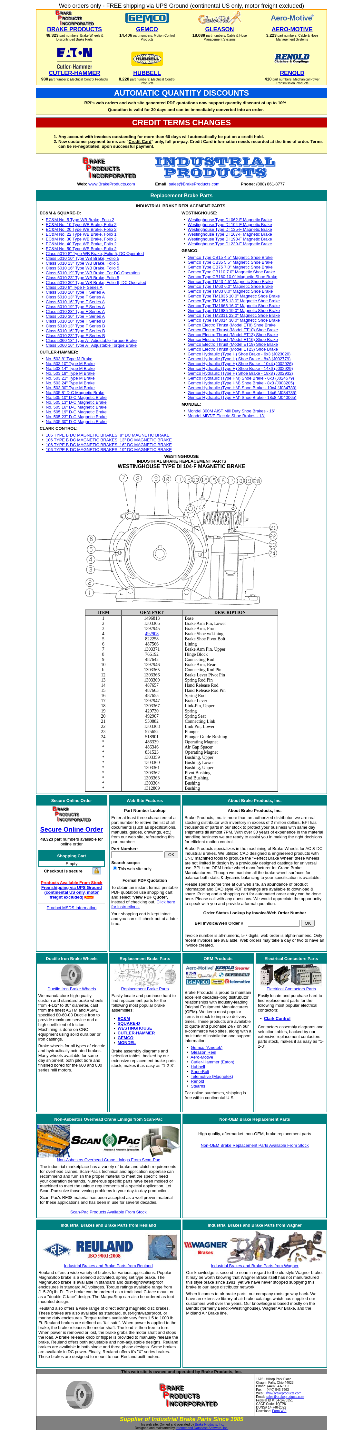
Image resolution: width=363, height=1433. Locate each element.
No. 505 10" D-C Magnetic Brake (76, 397)
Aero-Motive (202, 1057)
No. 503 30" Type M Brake (70, 387)
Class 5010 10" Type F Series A (75, 292)
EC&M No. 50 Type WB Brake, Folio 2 (81, 248)
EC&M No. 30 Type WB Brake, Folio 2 (81, 239)
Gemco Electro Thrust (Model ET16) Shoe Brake (233, 339)
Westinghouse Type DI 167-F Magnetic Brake (230, 234)
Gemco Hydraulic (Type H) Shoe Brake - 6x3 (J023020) (239, 354)
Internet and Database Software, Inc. (202, 1428)
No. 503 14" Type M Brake (70, 368)
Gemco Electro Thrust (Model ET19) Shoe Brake (233, 344)
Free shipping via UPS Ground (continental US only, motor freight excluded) (71, 892)
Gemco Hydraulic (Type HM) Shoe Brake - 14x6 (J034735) (242, 392)
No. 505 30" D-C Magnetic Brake (76, 421)
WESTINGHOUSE (135, 1028)
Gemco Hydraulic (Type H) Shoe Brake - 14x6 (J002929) (240, 368)
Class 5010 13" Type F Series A (75, 297)
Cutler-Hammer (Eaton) (212, 1062)
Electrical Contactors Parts (291, 988)
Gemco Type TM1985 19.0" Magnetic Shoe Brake (234, 310)
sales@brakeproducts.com (285, 1397)
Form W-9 (279, 1411)
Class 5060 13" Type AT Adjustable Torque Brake (91, 340)
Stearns (198, 1086)
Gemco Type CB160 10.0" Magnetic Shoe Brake (232, 276)
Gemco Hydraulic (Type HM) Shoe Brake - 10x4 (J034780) (242, 387)
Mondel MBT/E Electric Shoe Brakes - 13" (226, 415)
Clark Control (277, 1018)
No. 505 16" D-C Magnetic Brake (76, 407)
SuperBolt (200, 1071)
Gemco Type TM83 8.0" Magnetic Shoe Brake (230, 291)
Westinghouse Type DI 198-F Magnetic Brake (230, 239)
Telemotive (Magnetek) (212, 1076)
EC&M (124, 1018)
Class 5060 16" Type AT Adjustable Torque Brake (91, 345)
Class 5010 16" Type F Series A (75, 301)
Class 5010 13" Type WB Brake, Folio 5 (82, 263)
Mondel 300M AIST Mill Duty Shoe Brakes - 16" (231, 411)
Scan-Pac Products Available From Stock (108, 1212)
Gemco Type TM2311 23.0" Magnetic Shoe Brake (234, 315)
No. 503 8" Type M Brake (69, 358)
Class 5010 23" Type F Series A (75, 311)
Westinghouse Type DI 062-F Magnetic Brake (230, 219)
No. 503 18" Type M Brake (70, 373)
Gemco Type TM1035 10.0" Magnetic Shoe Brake (234, 296)
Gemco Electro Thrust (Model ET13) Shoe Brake (233, 334)
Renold (197, 1081)
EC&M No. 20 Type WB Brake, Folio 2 (81, 229)
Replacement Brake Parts (145, 988)
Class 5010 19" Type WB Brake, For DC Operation (93, 272)
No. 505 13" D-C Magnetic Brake (76, 402)
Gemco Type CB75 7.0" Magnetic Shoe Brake (230, 267)
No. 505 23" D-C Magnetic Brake (76, 416)
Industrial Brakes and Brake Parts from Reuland (108, 1265)
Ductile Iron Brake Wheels (71, 988)
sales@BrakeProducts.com (194, 184)
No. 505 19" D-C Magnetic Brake (76, 412)
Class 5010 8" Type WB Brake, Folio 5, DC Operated (95, 253)
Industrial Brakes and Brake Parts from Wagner (255, 1265)
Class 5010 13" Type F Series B (75, 326)
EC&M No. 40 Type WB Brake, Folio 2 (81, 243)
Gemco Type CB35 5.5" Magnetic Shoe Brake (230, 262)
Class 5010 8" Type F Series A (74, 287)
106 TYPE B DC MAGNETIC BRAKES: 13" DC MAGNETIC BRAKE (109, 440)
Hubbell (198, 1066)
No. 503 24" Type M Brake (70, 383)
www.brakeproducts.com (283, 1393)
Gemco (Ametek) (206, 1047)
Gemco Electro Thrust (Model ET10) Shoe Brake (233, 329)
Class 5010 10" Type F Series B (75, 321)
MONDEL (127, 1042)
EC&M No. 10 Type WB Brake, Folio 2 (81, 224)
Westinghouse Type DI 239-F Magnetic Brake (230, 243)
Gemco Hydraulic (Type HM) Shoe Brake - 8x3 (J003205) (241, 383)
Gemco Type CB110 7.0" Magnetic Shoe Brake (231, 271)
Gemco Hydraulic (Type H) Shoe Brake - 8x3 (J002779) (239, 358)
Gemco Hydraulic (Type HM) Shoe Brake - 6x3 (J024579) (241, 378)
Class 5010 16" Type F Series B (75, 330)
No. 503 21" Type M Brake (70, 378)
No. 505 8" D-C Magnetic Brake (75, 392)
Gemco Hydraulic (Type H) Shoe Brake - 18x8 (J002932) (240, 373)
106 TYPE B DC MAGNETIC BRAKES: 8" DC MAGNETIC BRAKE (108, 435)
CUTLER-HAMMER (136, 1033)
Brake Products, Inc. (209, 1424)
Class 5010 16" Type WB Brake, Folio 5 (82, 268)
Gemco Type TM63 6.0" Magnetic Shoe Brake (230, 286)
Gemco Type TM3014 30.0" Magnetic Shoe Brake (234, 320)
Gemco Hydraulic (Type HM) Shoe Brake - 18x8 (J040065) (242, 397)
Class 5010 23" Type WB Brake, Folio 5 (82, 277)
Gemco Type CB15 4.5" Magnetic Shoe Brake (230, 257)
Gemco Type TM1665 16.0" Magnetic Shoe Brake (234, 305)
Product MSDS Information (72, 907)
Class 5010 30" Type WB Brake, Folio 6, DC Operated (96, 282)
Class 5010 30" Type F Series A (75, 316)
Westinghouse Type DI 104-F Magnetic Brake (230, 224)
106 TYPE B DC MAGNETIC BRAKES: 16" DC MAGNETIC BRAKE (109, 444)
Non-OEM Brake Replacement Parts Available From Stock (255, 1145)
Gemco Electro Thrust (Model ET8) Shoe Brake (232, 325)
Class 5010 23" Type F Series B (75, 335)
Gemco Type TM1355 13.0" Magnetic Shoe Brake (234, 300)
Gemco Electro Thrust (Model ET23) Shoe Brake (233, 349)
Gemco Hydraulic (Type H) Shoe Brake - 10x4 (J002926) (240, 363)
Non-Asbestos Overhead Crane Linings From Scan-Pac (108, 1159)
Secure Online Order (71, 829)
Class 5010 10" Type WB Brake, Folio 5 (82, 258)
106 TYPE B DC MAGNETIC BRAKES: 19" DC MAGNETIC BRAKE (109, 449)
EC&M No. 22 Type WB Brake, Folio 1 (81, 234)
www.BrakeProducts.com (111, 184)
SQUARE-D (129, 1023)
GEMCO (125, 1037)
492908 (152, 633)
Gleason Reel (203, 1052)
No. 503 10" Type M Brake (70, 363)
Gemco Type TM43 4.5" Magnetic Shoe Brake (230, 281)
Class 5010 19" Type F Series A (75, 306)
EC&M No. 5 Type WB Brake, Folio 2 (80, 219)
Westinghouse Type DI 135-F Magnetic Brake (230, 229)
